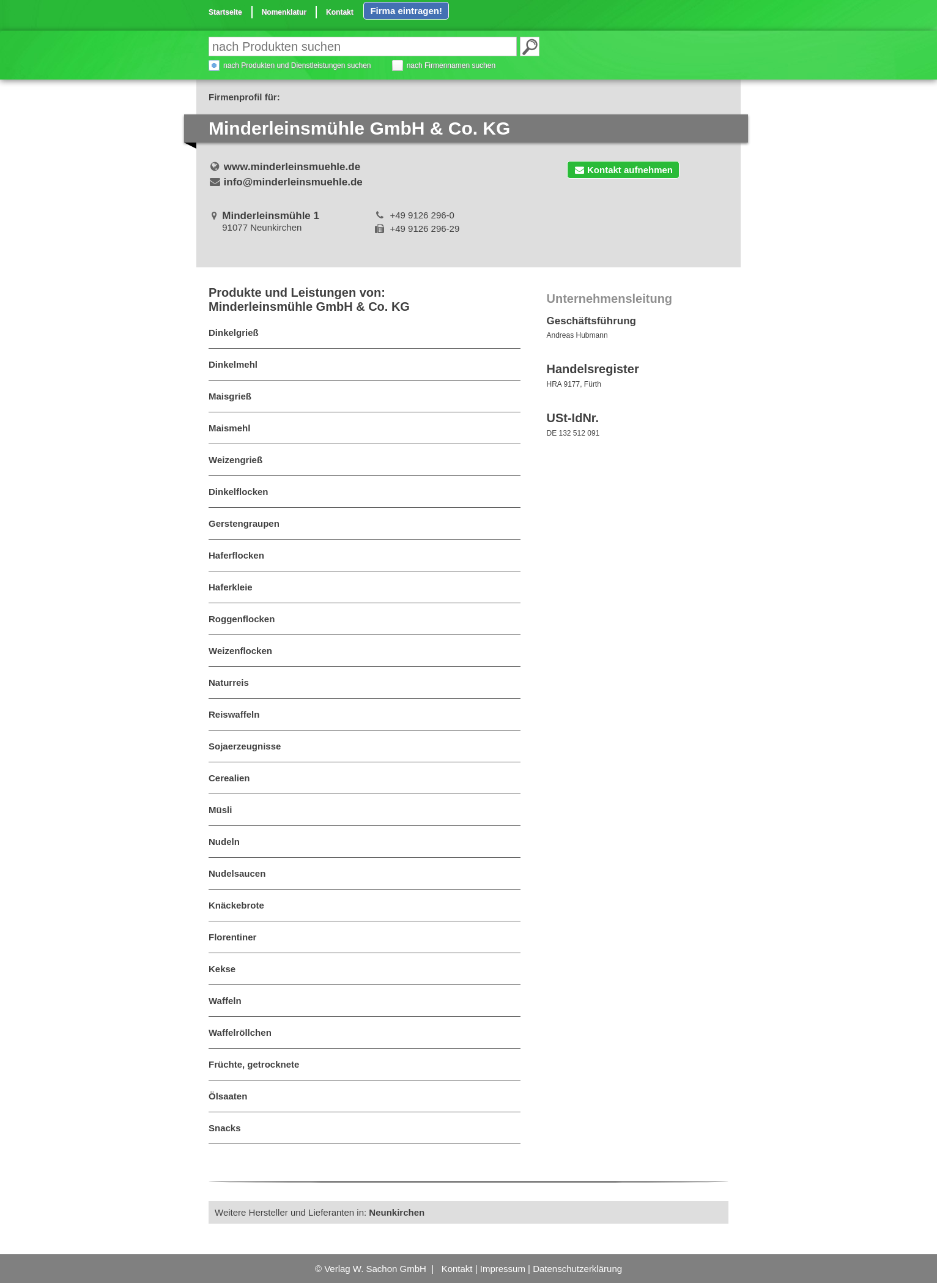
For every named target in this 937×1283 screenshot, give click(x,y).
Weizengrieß (235, 460)
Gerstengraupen (244, 523)
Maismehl (229, 428)
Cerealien (229, 778)
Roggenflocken (242, 619)
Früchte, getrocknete (254, 1064)
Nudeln (224, 841)
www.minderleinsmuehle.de (292, 167)
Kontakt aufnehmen (623, 170)
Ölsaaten (228, 1096)
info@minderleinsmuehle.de (293, 182)
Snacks (225, 1128)
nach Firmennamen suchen (451, 65)
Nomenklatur (284, 12)
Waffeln (225, 1000)
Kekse (222, 969)
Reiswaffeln (234, 714)
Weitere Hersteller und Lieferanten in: (319, 1212)
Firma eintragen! (406, 11)
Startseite (225, 12)
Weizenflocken (240, 650)
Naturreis (229, 682)
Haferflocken (236, 555)
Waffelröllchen (240, 1032)
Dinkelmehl (233, 364)
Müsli (220, 810)
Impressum (502, 1268)
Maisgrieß (230, 396)
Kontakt (340, 12)
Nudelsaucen (237, 873)
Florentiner (232, 937)
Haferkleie (231, 587)
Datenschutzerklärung (577, 1268)
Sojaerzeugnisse (245, 746)
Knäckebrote (236, 905)
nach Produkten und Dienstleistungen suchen (297, 65)
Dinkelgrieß (234, 332)
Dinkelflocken (239, 491)
